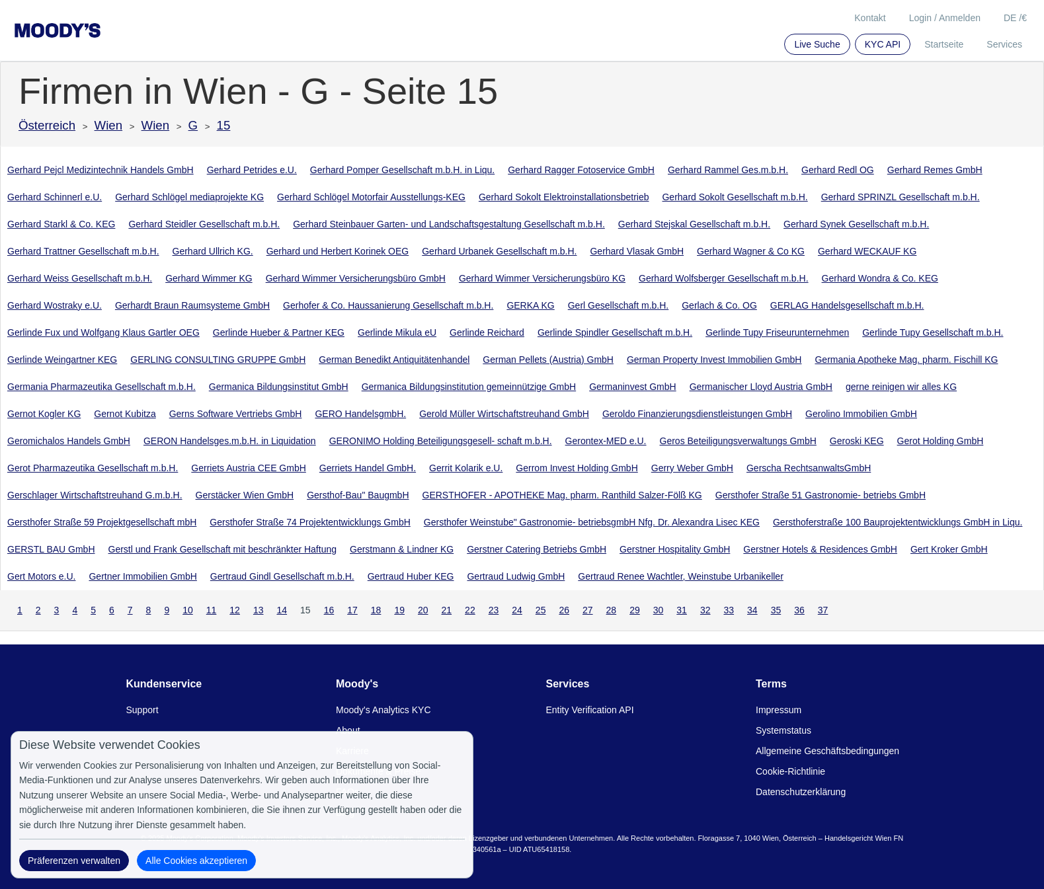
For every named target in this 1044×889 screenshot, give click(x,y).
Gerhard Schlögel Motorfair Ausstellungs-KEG (371, 197)
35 (776, 610)
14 (281, 610)
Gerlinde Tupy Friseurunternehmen (777, 332)
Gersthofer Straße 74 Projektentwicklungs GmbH (310, 522)
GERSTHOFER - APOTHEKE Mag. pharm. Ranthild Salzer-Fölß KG (562, 495)
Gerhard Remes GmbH (935, 170)
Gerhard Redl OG (837, 170)
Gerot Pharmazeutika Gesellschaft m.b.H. (92, 468)
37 (823, 610)
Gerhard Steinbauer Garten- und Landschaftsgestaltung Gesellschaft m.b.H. (449, 224)
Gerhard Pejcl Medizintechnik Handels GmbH (100, 170)
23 (494, 610)
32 (705, 610)
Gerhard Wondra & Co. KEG (880, 278)
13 (258, 610)
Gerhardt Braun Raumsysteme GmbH (192, 305)
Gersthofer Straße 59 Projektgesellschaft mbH (101, 522)
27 (587, 610)
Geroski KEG (857, 441)
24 (517, 610)
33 (728, 610)
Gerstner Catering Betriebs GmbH (536, 549)
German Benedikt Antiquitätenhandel (394, 359)
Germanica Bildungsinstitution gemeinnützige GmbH (469, 386)
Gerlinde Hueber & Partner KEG (278, 332)
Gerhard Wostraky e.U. (54, 305)
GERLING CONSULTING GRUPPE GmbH (217, 359)
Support (142, 710)
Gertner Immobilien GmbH (142, 576)
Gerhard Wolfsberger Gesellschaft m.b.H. (724, 278)
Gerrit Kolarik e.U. (465, 468)
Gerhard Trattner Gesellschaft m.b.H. (83, 251)
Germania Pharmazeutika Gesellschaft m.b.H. (101, 386)
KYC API (883, 44)
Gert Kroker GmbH (949, 549)
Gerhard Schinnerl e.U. (54, 197)
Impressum (778, 710)
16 (329, 610)
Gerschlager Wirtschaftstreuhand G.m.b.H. (94, 495)
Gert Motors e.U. (41, 576)
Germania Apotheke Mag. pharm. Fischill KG (906, 359)
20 (423, 610)
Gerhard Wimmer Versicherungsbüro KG (542, 278)
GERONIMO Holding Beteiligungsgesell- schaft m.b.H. (440, 441)
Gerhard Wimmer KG (208, 278)
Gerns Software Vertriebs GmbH (235, 413)
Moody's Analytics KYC (383, 710)
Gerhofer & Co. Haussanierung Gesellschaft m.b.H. (388, 305)
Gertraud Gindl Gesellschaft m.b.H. (282, 576)
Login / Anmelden (945, 18)
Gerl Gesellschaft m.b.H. (618, 305)
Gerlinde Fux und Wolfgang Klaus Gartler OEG (103, 332)
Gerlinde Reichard (487, 332)
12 (234, 610)
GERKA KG (530, 305)
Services (1004, 44)
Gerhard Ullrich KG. (213, 251)
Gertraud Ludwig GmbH (516, 576)
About (348, 730)
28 (611, 610)
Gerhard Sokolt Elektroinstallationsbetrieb (564, 197)
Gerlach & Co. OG (719, 305)
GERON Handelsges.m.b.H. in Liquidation (229, 441)
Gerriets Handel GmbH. (367, 468)
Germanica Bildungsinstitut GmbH (278, 386)
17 (352, 610)
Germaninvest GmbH (632, 386)
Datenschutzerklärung (801, 792)
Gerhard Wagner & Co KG (751, 251)
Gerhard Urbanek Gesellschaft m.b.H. (499, 251)
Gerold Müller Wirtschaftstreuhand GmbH (504, 413)
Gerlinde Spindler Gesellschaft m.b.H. (615, 332)
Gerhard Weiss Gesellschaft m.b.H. (79, 278)
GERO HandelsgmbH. (360, 413)
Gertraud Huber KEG (411, 576)
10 (187, 610)
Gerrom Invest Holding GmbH (576, 468)
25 (541, 610)
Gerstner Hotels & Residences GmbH (820, 549)
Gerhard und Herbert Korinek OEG (337, 251)
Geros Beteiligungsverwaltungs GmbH (738, 441)
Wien (109, 125)
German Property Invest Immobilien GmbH (714, 359)
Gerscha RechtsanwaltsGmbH (808, 468)
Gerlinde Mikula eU (397, 332)
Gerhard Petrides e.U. (252, 170)
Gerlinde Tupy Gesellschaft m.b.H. (932, 332)
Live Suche (817, 44)
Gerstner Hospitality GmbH (675, 549)
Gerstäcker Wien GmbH (245, 495)
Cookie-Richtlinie (790, 771)
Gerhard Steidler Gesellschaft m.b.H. (204, 224)
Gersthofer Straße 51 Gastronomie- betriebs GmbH (820, 495)
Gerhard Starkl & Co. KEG (61, 224)
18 (376, 610)
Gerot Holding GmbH (940, 441)
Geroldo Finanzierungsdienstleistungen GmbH (697, 413)
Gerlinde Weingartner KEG (62, 359)
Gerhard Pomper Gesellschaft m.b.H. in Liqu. (402, 170)
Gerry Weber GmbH (692, 468)
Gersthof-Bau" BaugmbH (358, 495)
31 (681, 610)
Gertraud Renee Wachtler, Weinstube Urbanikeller (680, 576)
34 (752, 610)
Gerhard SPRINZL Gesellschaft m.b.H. (900, 197)
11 (211, 610)
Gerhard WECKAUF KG (867, 251)
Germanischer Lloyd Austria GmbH (761, 386)
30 (658, 610)
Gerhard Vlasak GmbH (637, 251)
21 (447, 610)
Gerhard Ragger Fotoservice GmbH (581, 170)
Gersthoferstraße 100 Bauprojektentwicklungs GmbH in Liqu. (897, 522)
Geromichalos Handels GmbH (68, 441)
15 (224, 125)
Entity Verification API (590, 710)
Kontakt (869, 18)
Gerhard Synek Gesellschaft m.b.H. (856, 224)
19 (399, 610)
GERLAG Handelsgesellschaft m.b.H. (847, 305)
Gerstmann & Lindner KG (402, 549)
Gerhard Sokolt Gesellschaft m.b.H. (734, 197)
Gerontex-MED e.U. (606, 441)
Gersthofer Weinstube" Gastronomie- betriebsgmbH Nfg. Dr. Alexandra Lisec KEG (592, 522)
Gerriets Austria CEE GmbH (248, 468)
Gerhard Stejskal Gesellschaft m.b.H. (694, 224)
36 (799, 610)
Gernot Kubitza (124, 413)
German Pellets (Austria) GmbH (548, 359)
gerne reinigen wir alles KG (901, 386)
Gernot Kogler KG (44, 413)
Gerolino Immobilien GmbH (861, 413)
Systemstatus (783, 730)
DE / (1015, 17)
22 (470, 610)
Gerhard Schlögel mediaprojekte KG (189, 197)
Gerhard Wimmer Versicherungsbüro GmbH (356, 278)
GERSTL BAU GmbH (51, 549)
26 (564, 610)
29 (634, 610)
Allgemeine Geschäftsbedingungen (827, 751)
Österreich (47, 125)
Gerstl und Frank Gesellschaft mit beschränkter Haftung (222, 549)
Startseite (943, 44)
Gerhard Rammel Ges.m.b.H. (728, 170)
